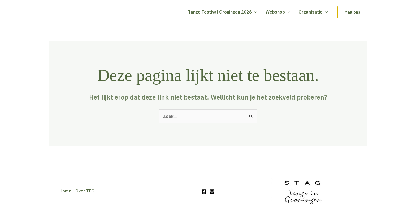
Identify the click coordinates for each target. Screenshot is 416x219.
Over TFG (84, 191)
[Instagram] (212, 191)
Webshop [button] (278, 12)
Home (65, 191)
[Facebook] (204, 191)
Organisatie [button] (313, 12)
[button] (254, 12)
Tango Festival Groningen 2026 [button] (222, 12)
